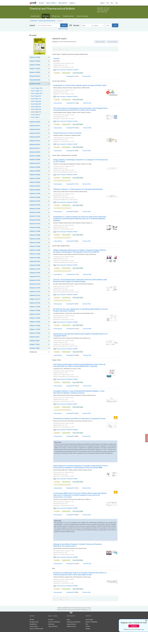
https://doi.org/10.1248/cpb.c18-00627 (67, 231)
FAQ (87, 624)
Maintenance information (73, 622)
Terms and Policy (52, 626)
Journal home (35, 16)
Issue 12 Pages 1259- (37, 88)
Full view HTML (86, 76)
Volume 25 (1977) (35, 276)
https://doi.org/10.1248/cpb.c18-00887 (67, 479)
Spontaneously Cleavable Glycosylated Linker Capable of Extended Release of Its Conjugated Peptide (80, 335)
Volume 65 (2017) (35, 125)
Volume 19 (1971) (35, 299)
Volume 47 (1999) (35, 193)
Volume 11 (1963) (35, 329)
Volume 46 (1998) (35, 197)
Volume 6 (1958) (34, 348)
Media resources (71, 626)
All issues (46, 16)
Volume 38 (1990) (35, 227)
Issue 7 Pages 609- (36, 101)
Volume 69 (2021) (35, 76)
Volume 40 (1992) (35, 220)
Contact (88, 626)
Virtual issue (56, 16)
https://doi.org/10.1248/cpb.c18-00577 (67, 174)
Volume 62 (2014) (35, 137)
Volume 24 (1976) (35, 280)
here (143, 629)
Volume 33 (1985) (35, 246)
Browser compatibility (91, 622)
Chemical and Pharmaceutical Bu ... (47, 20)
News (68, 619)
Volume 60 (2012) (35, 144)
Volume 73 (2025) (35, 61)
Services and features (54, 622)
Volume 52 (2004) (35, 174)
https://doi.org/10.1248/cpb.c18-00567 (67, 265)
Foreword (56, 59)
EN (112, 3)
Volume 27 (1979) (35, 269)
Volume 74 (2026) (35, 57)
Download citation (100, 41)
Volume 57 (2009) (35, 156)
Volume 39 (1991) (35, 224)
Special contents (71, 624)
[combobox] (86, 25)
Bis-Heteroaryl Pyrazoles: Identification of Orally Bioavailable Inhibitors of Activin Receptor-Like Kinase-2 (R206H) (80, 310)
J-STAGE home (33, 20)
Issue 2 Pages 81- (36, 114)
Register (134, 626)
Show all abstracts (112, 41)
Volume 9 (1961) (34, 337)
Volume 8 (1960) (34, 340)
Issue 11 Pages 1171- (37, 91)
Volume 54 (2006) (35, 167)
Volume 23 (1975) (35, 284)
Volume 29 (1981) (35, 261)
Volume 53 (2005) (35, 171)
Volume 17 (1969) (35, 307)
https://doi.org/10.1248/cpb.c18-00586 (67, 202)
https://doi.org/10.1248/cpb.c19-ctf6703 (67, 70)
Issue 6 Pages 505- (36, 104)
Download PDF (70, 76)
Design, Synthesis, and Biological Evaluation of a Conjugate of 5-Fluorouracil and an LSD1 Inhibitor (80, 161)
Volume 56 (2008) (35, 159)
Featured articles (68, 16)
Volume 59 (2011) (35, 148)
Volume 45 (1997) (35, 201)
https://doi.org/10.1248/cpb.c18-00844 (67, 429)
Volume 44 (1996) (35, 205)
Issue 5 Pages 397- (36, 106)
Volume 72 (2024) (35, 65)
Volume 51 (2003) (35, 178)
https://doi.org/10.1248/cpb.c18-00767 (67, 144)
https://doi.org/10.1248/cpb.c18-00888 (67, 508)
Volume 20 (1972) (35, 295)
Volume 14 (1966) (35, 318)
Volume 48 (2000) (35, 190)
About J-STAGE (51, 3)
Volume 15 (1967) (35, 314)
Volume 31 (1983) (35, 254)
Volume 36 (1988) (35, 235)
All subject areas (34, 622)
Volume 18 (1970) (35, 303)
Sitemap (88, 628)
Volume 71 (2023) (35, 68)
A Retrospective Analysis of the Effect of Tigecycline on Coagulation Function (79, 418)
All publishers (33, 624)
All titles (32, 619)
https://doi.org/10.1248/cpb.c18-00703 (67, 96)
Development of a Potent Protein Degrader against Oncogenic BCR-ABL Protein (79, 85)
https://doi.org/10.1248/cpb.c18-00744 (67, 121)
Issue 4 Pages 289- (36, 109)
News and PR (63, 3)
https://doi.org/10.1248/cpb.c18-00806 (67, 379)
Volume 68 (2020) (35, 80)
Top (71, 613)
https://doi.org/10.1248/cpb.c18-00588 (67, 586)
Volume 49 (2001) (35, 186)
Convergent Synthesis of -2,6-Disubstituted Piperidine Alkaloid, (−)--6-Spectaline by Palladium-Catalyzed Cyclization (79, 392)
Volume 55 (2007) (35, 163)
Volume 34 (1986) (35, 242)
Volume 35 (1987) (35, 239)
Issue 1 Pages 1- (35, 117)
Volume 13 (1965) (35, 322)
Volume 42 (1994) (35, 212)
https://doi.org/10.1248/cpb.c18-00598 (67, 322)
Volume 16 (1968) (35, 310)
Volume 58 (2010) (35, 152)
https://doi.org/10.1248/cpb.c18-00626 (67, 349)
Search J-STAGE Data (36, 628)
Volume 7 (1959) (34, 344)
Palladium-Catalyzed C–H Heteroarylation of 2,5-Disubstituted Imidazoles (78, 189)
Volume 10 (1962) (35, 333)
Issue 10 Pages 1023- (37, 93)
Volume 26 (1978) (35, 273)
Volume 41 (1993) (35, 216)
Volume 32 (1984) (35, 250)
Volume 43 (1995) (35, 208)
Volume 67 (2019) (35, 83)
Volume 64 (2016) (35, 129)
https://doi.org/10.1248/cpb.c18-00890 (67, 557)
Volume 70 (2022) (35, 72)
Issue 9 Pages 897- (36, 96)
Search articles (34, 626)
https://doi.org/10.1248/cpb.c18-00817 (67, 404)
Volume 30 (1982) (35, 257)
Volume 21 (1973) (35, 291)
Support (72, 3)
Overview (50, 619)
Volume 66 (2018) (35, 122)
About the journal (82, 16)
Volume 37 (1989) (35, 231)
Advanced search (63, 29)
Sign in (102, 3)
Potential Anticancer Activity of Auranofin (67, 133)
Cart (107, 3)
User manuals (89, 619)
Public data (51, 624)
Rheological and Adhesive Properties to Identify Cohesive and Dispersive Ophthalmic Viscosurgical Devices (77, 545)
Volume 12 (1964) (35, 325)
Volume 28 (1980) (35, 265)
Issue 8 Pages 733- (36, 98)
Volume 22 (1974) (35, 288)
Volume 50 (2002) (35, 182)
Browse (41, 3)
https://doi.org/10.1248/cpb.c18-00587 (67, 294)
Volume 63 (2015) (35, 133)
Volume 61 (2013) (35, 141)
